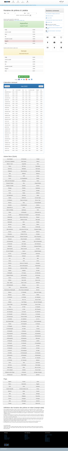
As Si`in (37, 318)
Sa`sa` (9, 190)
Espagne (24, 398)
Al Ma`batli (38, 226)
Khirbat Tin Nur (24, 234)
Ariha (38, 326)
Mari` (24, 222)
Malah (24, 224)
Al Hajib (37, 350)
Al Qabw (38, 234)
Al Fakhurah (37, 272)
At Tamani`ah (10, 309)
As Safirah (10, 318)
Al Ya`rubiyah (10, 369)
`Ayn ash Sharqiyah (38, 302)
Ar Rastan (38, 323)
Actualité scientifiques (48, 434)
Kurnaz (9, 231)
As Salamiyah (10, 195)
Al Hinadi (24, 345)
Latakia (37, 340)
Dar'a (38, 285)
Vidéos (54, 44)
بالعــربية (61, 2)
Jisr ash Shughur (9, 251)
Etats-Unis (38, 403)
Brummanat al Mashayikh (10, 289)
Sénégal (38, 393)
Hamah (37, 268)
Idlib (38, 258)
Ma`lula (9, 224)
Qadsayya (24, 209)
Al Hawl (37, 345)
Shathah (24, 185)
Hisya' (10, 260)
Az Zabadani (37, 297)
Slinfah (37, 178)
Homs (38, 260)
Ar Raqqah (10, 326)
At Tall (24, 309)
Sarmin (23, 190)
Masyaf (37, 217)
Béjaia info (26, 434)
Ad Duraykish (24, 275)
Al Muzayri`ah (38, 212)
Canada (23, 403)
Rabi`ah (37, 231)
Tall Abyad (38, 171)
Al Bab (9, 357)
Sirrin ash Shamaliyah (9, 180)
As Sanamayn (10, 316)
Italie (10, 400)
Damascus (24, 277)
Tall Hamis (38, 168)
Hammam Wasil (23, 268)
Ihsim (10, 362)
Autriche (38, 400)
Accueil (5, 434)
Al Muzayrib (23, 212)
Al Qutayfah (9, 331)
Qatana (37, 205)
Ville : (25, 13)
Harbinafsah (37, 265)
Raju (24, 202)
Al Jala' (9, 214)
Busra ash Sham (23, 287)
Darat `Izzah (23, 282)
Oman (37, 388)
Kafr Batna (24, 246)
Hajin (24, 367)
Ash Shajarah (24, 321)
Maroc (9, 384)
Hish (24, 260)
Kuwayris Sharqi (37, 229)
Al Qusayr (24, 331)
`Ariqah (37, 159)
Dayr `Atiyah (9, 282)
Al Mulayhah (23, 338)
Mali (10, 393)
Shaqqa (9, 188)
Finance (47, 49)
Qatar (24, 391)
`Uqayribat (24, 163)
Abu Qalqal (37, 365)
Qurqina (9, 205)
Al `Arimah (10, 360)
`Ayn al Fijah (9, 304)
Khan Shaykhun (37, 236)
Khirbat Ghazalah (23, 236)
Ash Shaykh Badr (9, 321)
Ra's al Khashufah (38, 241)
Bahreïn (9, 391)
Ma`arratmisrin (10, 229)
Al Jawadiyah (38, 343)
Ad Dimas (38, 362)
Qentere (37, 374)
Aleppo (9, 270)
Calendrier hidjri (49, 22)
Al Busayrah (9, 355)
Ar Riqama (10, 200)
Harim (10, 265)
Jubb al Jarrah (24, 248)
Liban (24, 386)
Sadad (9, 197)
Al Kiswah (10, 343)
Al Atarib (24, 357)
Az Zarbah (24, 297)
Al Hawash (10, 348)
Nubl (38, 209)
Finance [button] (18, 2)
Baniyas (9, 294)
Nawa (10, 212)
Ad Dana (10, 365)
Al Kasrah (24, 372)
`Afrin (24, 362)
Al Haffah (10, 352)
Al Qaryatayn (23, 333)
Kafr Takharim (38, 243)
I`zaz (10, 299)
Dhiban (9, 280)
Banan (23, 294)
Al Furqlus (24, 272)
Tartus (10, 166)
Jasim (24, 207)
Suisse (9, 398)
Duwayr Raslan (10, 275)
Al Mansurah (9, 374)
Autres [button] (27, 2)
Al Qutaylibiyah (38, 202)
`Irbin (24, 258)
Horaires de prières (49, 15)
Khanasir (10, 239)
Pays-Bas (38, 396)
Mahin (37, 224)
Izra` (10, 258)
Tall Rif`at (10, 168)
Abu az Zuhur (38, 367)
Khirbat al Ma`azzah (10, 236)
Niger (24, 393)
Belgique (24, 396)
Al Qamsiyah (37, 207)
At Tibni (23, 306)
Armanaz (24, 326)
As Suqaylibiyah (23, 178)
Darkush (38, 282)
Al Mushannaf (38, 335)
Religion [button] (23, 2)
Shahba (23, 188)
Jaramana (38, 253)
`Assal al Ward (24, 316)
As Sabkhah (23, 318)
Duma (10, 277)
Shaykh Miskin (38, 183)
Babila (37, 294)
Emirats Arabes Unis (24, 388)
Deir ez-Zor (37, 280)
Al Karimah (9, 243)
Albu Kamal (9, 367)
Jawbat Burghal (38, 251)
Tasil (38, 163)
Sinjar (38, 180)
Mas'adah (38, 219)
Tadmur (9, 176)
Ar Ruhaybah (24, 323)
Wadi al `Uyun (10, 163)
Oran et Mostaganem (56, 25)
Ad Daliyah (24, 365)
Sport (61, 44)
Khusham (10, 234)
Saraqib (37, 190)
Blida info (26, 435)
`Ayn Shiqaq (23, 302)
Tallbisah (24, 173)
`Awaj (10, 306)
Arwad (9, 323)
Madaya (23, 226)
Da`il (10, 287)
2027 (59, 13)
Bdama (9, 292)
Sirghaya (24, 180)
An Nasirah (23, 343)
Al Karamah (23, 159)
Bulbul (37, 287)
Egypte (37, 384)
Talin (10, 173)
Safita (38, 195)
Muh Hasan (23, 161)
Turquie (9, 403)
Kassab (23, 241)
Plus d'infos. (34, 5)
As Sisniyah (9, 314)
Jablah (37, 255)
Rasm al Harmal (23, 200)
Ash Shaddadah (37, 321)
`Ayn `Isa (24, 299)
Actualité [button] (13, 2)
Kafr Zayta (24, 243)
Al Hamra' (10, 350)
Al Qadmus (23, 335)
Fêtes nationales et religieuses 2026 (52, 13)
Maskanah (10, 219)
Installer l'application (24, 76)
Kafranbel (10, 246)
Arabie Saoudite (9, 388)
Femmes (54, 49)
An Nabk (24, 328)
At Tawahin (37, 306)
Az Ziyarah (10, 297)
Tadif (24, 176)
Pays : (5, 13)
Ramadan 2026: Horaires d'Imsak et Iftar (53, 20)
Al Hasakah (23, 348)
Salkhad (37, 192)
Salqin (23, 192)
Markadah (10, 222)
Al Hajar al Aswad (37, 372)
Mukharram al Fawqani (24, 214)
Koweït (37, 391)
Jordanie (38, 386)
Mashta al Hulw (24, 219)
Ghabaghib (9, 272)
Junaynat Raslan (37, 246)
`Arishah (24, 369)
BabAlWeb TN (47, 440)
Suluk (10, 192)
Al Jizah (37, 248)
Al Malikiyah (23, 340)
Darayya (24, 285)
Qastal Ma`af (10, 207)
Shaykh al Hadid (9, 185)
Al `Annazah (23, 360)
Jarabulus (10, 255)
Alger (47, 25)
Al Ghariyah (37, 352)
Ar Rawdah (23, 292)
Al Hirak (37, 348)
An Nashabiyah (10, 328)
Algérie (9, 381)
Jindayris (24, 255)
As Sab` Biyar (38, 197)
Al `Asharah (37, 357)
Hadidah (24, 270)
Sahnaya (24, 195)
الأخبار (54, 39)
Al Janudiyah (10, 345)
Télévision (61, 39)
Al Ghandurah (10, 241)
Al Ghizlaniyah (24, 352)
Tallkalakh (24, 168)
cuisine (61, 49)
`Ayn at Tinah (38, 299)
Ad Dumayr (37, 275)
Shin (24, 183)
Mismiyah (38, 338)
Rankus (9, 202)
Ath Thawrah (37, 309)
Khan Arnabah (24, 239)
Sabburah (24, 197)
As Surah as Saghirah (9, 161)
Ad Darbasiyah (10, 285)
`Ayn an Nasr (38, 369)
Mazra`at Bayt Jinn (24, 217)
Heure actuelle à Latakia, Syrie (19, 20)
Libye (38, 381)
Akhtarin (38, 360)
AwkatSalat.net (47, 441)
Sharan (37, 185)
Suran (38, 176)
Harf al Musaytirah (24, 265)
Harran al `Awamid (24, 263)
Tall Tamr (24, 166)
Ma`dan (9, 226)
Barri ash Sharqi (37, 292)
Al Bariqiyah (23, 355)
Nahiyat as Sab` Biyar (9, 372)
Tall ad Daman (24, 171)
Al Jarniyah (23, 253)
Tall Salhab (37, 166)
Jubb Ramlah (10, 248)
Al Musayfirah (10, 338)
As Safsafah (37, 316)
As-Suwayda (9, 311)
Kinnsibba (24, 231)
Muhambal (10, 217)
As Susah (24, 311)
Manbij (37, 222)
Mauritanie (24, 384)
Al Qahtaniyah (24, 205)
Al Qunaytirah (10, 333)
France (9, 396)
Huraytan (38, 263)
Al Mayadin (9, 340)
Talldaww (10, 171)
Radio (48, 44)
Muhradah (38, 214)
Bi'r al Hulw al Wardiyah (24, 289)
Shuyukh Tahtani (9, 183)
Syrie (10, 386)
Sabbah (9, 302)
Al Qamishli (9, 335)
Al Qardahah (37, 333)
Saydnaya (38, 188)
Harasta (9, 268)
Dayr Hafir (24, 280)
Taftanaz (38, 173)
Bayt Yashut (23, 374)
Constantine (50, 25)
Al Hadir (37, 270)
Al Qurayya (37, 331)
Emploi (46, 435)
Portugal (38, 398)
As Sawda (38, 314)
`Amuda (37, 328)
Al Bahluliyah (38, 355)
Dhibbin (37, 277)
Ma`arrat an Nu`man (24, 229)
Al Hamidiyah (24, 350)
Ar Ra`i (9, 253)
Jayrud (23, 251)
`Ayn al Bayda (24, 304)
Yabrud (37, 161)
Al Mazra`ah (23, 314)
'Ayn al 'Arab (37, 304)
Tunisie (23, 381)
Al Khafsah (37, 239)
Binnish (37, 289)
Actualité (47, 39)
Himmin (9, 263)
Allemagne (24, 400)
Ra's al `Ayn (37, 200)
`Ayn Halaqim (10, 159)
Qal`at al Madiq (10, 209)
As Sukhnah (37, 311)
